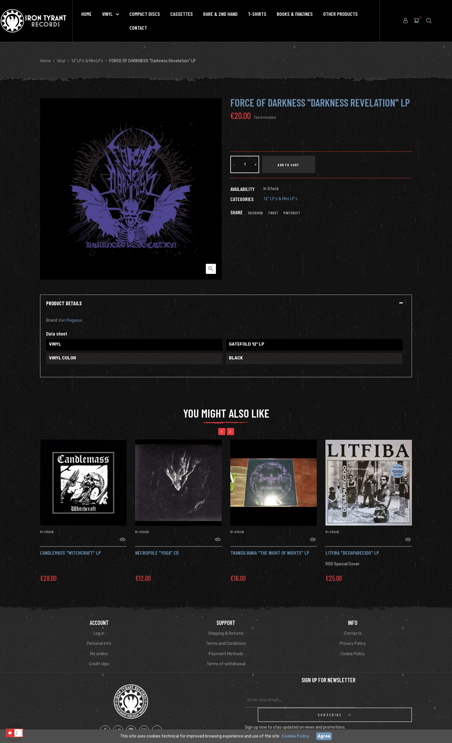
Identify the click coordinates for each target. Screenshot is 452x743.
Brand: (52, 320)
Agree (324, 736)
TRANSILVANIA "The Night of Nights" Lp (269, 545)
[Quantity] (244, 164)
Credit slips (99, 656)
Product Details (64, 303)
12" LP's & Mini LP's (280, 198)
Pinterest (291, 213)
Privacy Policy (353, 636)
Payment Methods (226, 646)
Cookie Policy (352, 646)
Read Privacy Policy (364, 715)
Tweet (273, 213)
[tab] (226, 303)
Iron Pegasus (70, 320)
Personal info (99, 636)
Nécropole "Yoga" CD (157, 545)
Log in (99, 626)
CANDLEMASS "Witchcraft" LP (70, 545)
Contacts (353, 626)
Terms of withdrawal (226, 656)
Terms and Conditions (226, 636)
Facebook (255, 213)
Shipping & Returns (226, 626)
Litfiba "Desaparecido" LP (352, 545)
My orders (99, 646)
